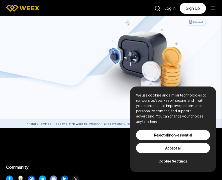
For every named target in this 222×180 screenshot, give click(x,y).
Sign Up (193, 8)
